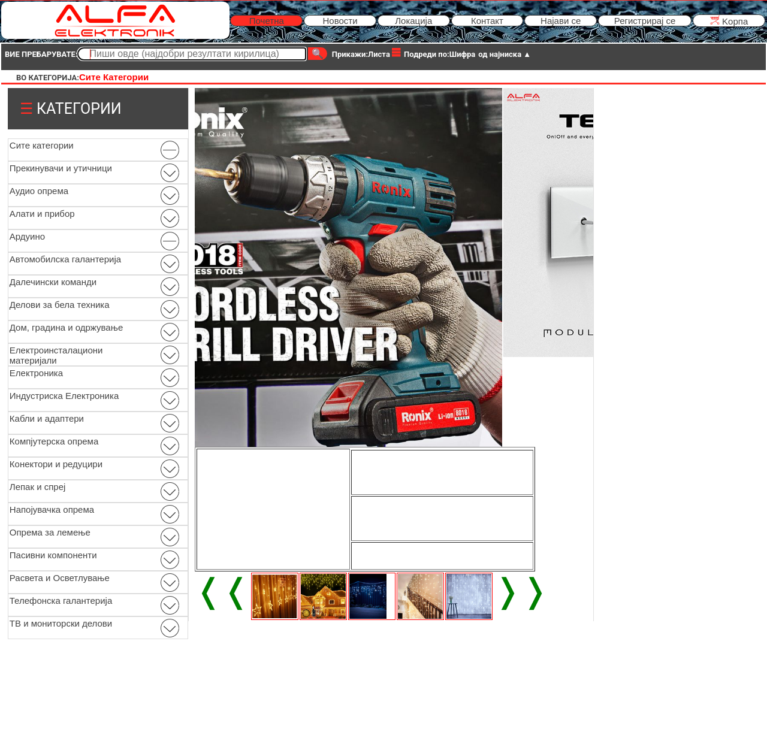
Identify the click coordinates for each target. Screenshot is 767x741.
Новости (339, 21)
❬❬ (222, 590)
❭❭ (521, 590)
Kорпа (729, 20)
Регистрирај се (645, 21)
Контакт (487, 21)
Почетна (266, 21)
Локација (413, 21)
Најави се (560, 21)
